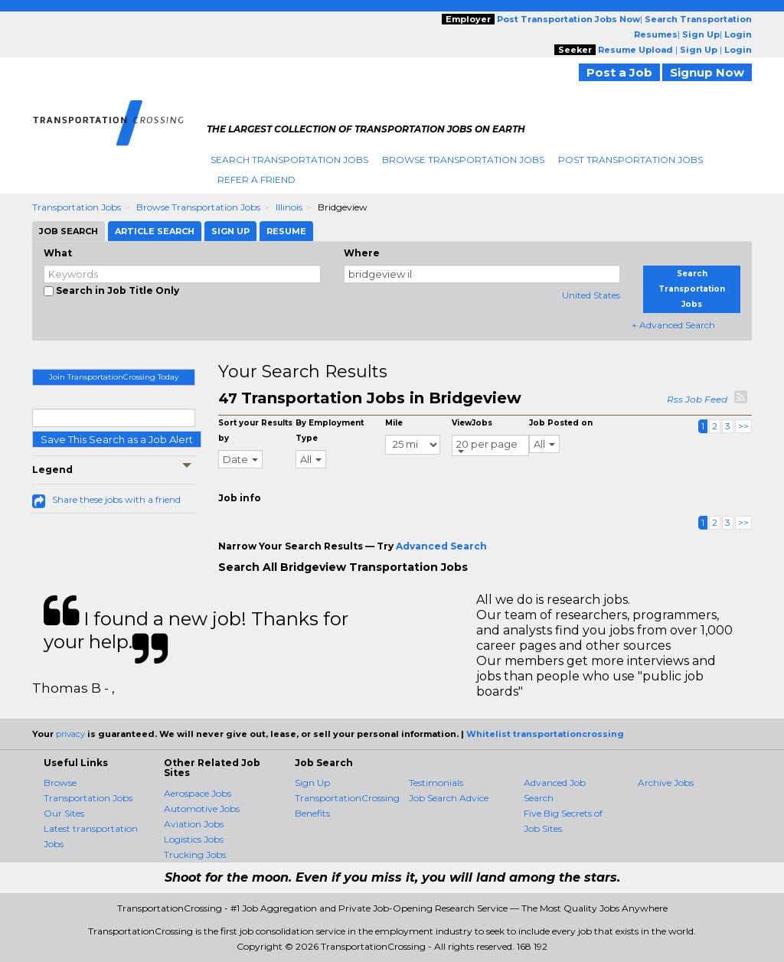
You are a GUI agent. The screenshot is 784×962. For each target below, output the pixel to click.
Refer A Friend (256, 179)
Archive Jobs (666, 782)
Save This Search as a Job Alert (117, 439)
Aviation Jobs (194, 824)
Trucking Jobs (195, 854)
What (58, 253)
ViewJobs (472, 423)
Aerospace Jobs (197, 793)
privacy (70, 734)
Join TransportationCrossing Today (113, 377)
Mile (394, 423)
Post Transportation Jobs (630, 159)
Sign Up (312, 782)
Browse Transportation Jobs (463, 159)
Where (362, 253)
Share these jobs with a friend (116, 499)
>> (743, 426)
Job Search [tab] (68, 231)
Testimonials (436, 782)
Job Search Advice (448, 798)
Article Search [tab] (154, 231)
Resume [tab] (286, 231)
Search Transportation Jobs (289, 159)
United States (591, 295)
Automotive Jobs (202, 808)
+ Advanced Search (673, 325)
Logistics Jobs (194, 839)
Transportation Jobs (76, 207)
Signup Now (707, 72)
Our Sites (64, 813)
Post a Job (619, 72)
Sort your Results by (255, 430)
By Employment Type (330, 430)
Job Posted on (561, 423)
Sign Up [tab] (230, 231)
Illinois (289, 207)
